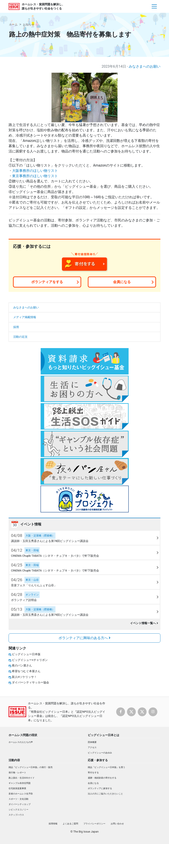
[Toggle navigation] (154, 6)
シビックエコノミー (18, 809)
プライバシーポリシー (94, 823)
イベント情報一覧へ (144, 623)
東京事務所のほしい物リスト (35, 176)
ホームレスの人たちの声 (21, 742)
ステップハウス (16, 815)
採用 (16, 327)
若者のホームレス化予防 (21, 793)
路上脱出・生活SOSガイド (22, 778)
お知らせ (28, 24)
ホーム (13, 24)
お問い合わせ (117, 823)
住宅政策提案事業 (17, 788)
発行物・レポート (17, 772)
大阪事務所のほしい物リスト (35, 171)
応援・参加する (98, 760)
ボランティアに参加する (100, 788)
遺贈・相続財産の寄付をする (102, 778)
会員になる (122, 282)
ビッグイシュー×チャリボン (30, 660)
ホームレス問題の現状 (23, 735)
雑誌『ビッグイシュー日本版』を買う (106, 767)
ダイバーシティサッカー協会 (30, 682)
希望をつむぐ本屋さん (26, 671)
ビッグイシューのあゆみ (100, 752)
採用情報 (53, 823)
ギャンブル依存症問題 (20, 783)
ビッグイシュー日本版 (26, 654)
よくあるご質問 (70, 823)
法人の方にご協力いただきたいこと (105, 793)
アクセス (92, 747)
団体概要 (92, 742)
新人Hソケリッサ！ (24, 677)
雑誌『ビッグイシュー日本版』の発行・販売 (31, 767)
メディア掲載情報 (24, 317)
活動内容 (14, 760)
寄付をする (93, 772)
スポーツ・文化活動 (18, 799)
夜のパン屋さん (22, 665)
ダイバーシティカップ (20, 804)
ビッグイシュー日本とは (103, 735)
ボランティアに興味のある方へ (84, 638)
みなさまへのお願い (144, 66)
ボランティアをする (47, 282)
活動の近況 (20, 336)
